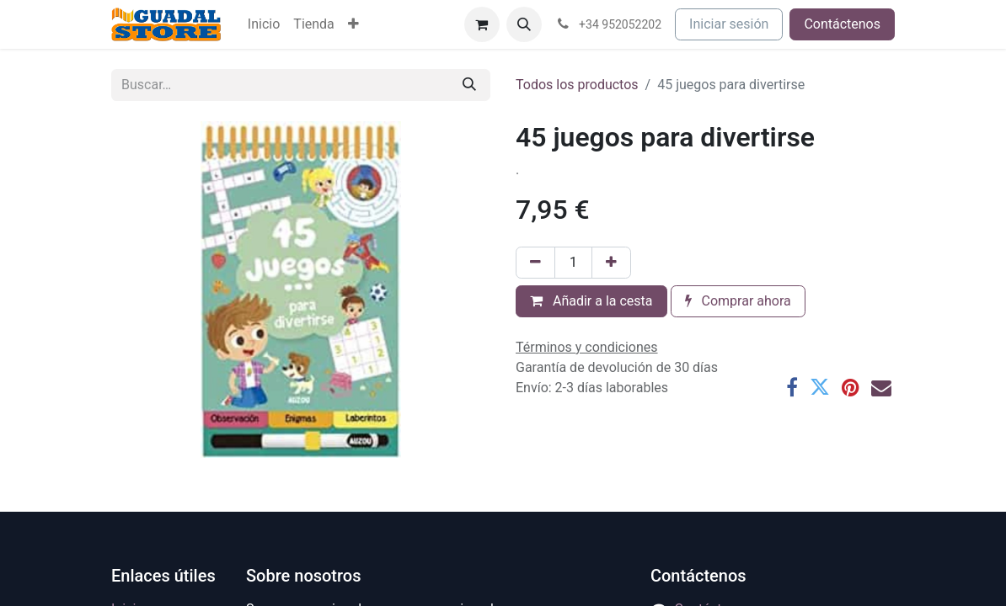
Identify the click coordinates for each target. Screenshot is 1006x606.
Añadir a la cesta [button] (591, 301)
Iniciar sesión (728, 24)
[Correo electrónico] (881, 387)
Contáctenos (842, 24)
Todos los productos (577, 85)
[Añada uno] (611, 263)
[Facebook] (792, 387)
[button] (524, 24)
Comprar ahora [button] (738, 301)
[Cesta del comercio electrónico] (482, 24)
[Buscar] (469, 85)
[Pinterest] (850, 387)
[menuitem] (263, 24)
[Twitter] (820, 387)
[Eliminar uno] (535, 263)
